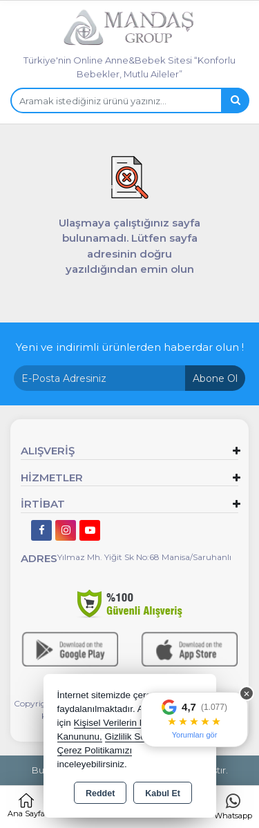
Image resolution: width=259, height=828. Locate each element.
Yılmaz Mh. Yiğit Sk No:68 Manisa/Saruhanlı (144, 557)
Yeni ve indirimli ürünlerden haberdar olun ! (130, 347)
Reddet (100, 793)
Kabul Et (162, 793)
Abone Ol (215, 378)
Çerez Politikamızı (95, 750)
